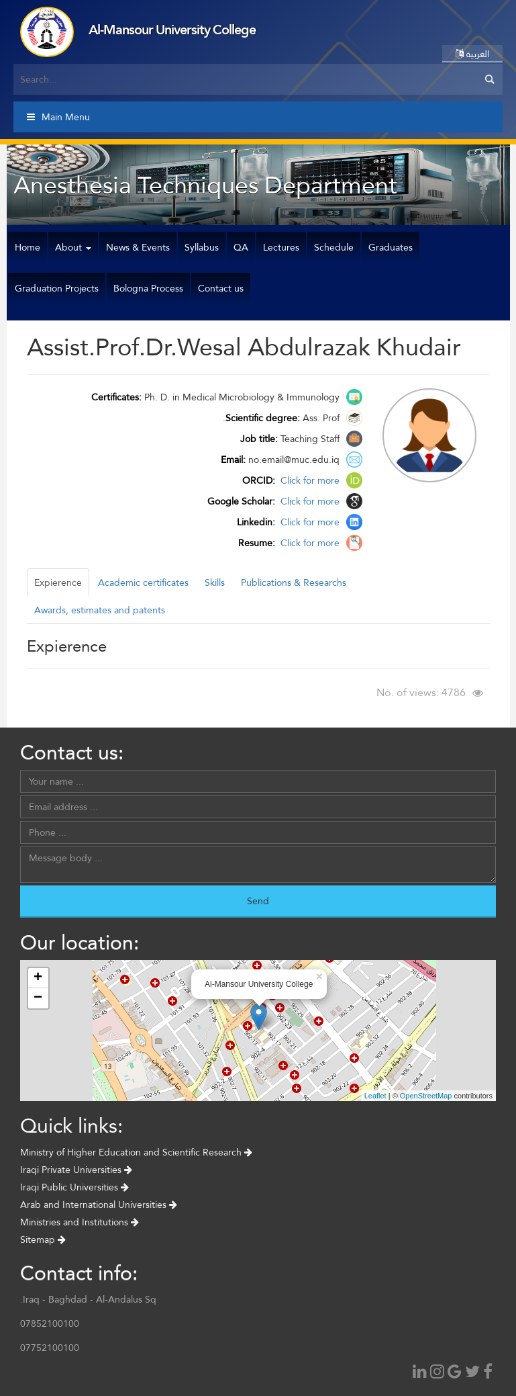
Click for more (309, 480)
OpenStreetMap (426, 1096)
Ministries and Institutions (79, 1222)
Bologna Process (148, 288)
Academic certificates (143, 582)
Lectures (281, 247)
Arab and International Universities (98, 1204)
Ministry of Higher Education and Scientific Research (136, 1152)
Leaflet (375, 1096)
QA (241, 247)
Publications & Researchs (293, 582)
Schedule (334, 247)
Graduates (390, 247)
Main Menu (58, 117)
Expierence (58, 582)
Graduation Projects (57, 288)
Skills (215, 582)
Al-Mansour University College (172, 29)
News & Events (138, 247)
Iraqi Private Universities (76, 1169)
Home (27, 247)
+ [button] (38, 978)
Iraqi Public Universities (74, 1187)
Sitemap (43, 1239)
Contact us (221, 288)
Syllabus (202, 247)
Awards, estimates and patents (99, 610)
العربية (472, 53)
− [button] (38, 998)
